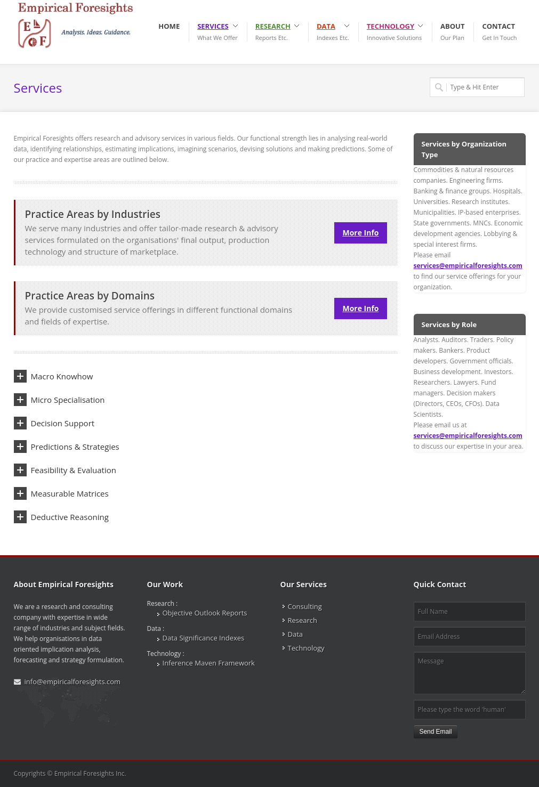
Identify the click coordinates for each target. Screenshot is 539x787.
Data (295, 634)
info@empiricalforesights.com (73, 681)
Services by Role (449, 324)
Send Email (436, 731)
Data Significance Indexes (204, 638)
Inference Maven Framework (209, 663)
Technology (306, 648)
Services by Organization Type (464, 149)
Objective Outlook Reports (205, 613)
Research (303, 620)
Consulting (305, 606)
